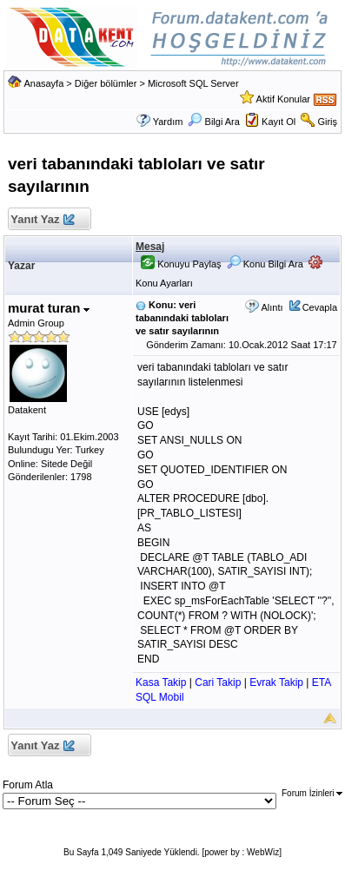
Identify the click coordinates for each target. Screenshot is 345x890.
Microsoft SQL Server (193, 83)
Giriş (327, 121)
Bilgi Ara (213, 121)
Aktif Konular (283, 99)
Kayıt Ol (278, 121)
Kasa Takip (161, 682)
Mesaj (150, 247)
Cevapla (319, 307)
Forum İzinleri (312, 793)
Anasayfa (43, 83)
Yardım (168, 121)
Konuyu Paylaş (181, 264)
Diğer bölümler (106, 83)
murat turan (49, 307)
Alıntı (271, 307)
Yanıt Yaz (42, 220)
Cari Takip (218, 682)
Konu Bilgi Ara (265, 264)
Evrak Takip (276, 682)
